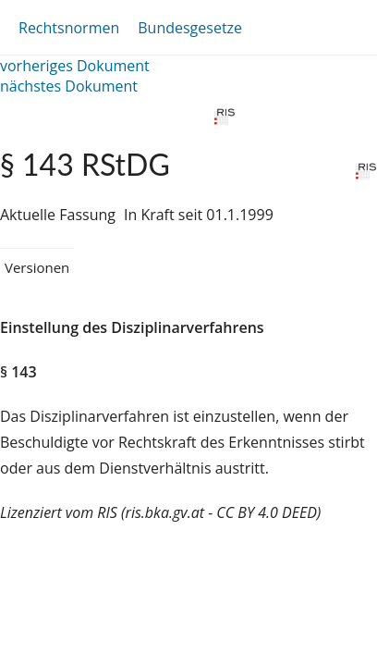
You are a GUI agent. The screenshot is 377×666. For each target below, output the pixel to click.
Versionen (37, 267)
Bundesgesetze (190, 28)
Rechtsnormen (68, 28)
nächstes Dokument (69, 86)
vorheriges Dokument (75, 66)
